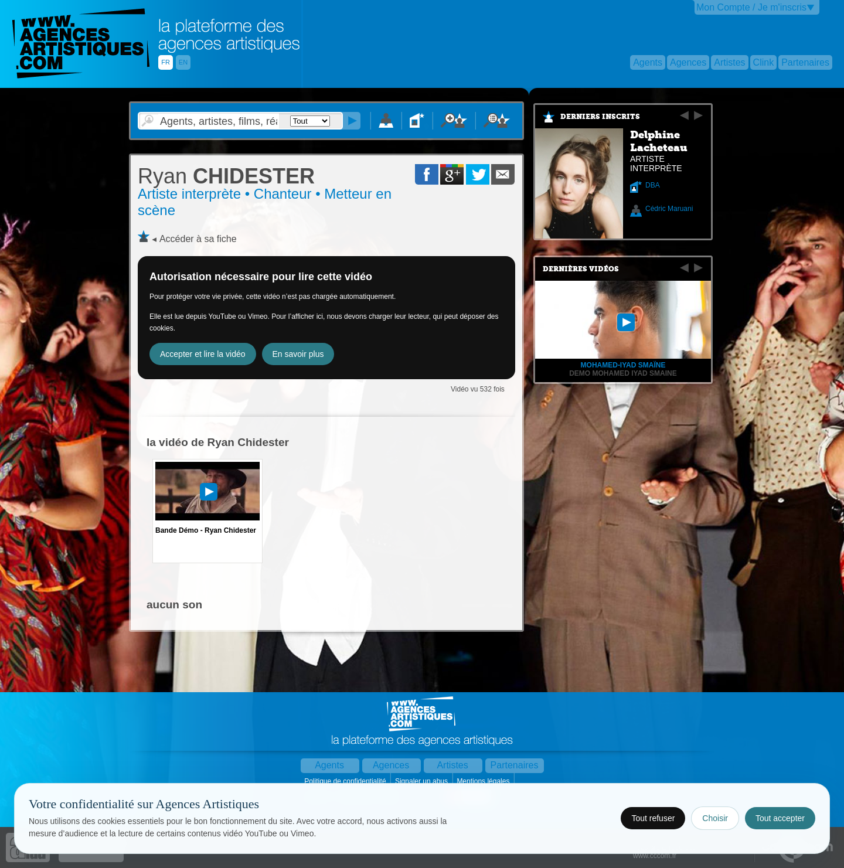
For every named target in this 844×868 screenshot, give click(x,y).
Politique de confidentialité (346, 781)
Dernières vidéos (581, 269)
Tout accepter (780, 818)
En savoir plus (298, 354)
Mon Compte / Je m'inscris (751, 7)
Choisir (715, 818)
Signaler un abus (422, 781)
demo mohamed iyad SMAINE (623, 373)
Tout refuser (653, 818)
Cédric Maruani (669, 209)
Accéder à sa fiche (198, 239)
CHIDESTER (226, 176)
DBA (652, 185)
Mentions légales (484, 781)
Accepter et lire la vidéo (203, 354)
